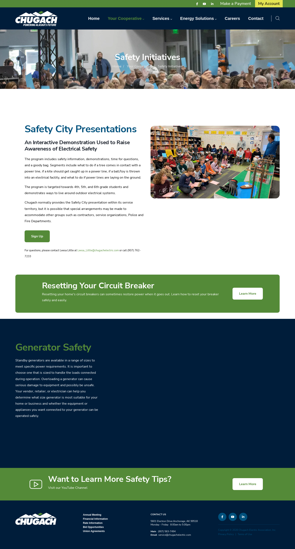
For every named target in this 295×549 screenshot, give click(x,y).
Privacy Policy (226, 534)
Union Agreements (94, 531)
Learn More (247, 293)
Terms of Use (245, 534)
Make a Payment (235, 3)
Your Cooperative (139, 66)
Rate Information (92, 523)
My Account (269, 3)
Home (116, 66)
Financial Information (95, 518)
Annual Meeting (92, 514)
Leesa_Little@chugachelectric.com (98, 250)
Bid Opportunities (93, 527)
